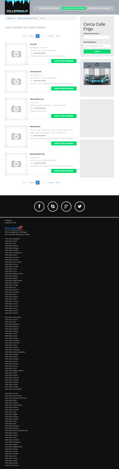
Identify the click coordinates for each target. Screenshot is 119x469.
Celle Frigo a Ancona (11, 393)
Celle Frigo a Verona (11, 311)
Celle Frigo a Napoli (11, 278)
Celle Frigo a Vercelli (11, 463)
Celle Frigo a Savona (11, 451)
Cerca (97, 51)
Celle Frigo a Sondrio (11, 454)
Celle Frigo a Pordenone (12, 442)
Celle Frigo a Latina (11, 345)
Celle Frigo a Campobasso (13, 253)
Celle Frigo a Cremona (12, 257)
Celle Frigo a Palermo (12, 283)
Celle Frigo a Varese (11, 308)
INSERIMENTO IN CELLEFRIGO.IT (99, 8)
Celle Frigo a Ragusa (11, 444)
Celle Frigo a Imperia (11, 419)
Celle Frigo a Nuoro (11, 433)
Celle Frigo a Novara (11, 357)
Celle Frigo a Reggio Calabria (14, 371)
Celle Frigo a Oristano (12, 359)
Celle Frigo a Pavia (11, 437)
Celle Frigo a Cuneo (11, 336)
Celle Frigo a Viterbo (11, 313)
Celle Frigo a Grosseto (12, 343)
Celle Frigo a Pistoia (11, 366)
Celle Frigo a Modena (12, 354)
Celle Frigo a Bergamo (12, 324)
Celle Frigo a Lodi (10, 423)
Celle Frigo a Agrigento (12, 239)
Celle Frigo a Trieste (11, 384)
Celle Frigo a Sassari (11, 375)
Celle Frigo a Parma (11, 361)
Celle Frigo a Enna (11, 412)
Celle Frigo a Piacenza (12, 440)
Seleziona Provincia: (91, 33)
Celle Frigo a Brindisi (11, 250)
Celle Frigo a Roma (11, 373)
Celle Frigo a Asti (10, 243)
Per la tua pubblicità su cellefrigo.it (16, 232)
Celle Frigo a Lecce (11, 421)
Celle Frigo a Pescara (11, 364)
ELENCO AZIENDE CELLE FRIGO (73, 8)
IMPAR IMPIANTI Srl (37, 154)
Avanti (51, 36)
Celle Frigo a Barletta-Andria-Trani (16, 398)
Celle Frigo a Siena (11, 299)
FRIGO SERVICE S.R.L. (37, 99)
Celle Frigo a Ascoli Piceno (13, 396)
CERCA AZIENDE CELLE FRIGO (49, 8)
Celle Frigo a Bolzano (11, 326)
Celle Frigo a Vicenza (11, 465)
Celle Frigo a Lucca (11, 271)
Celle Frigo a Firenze (11, 338)
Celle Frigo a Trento (11, 458)
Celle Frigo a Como (11, 333)
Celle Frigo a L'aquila (11, 267)
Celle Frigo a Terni (11, 456)
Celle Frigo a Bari (10, 322)
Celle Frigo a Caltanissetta (13, 405)
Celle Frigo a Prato (11, 368)
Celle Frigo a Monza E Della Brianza (16, 430)
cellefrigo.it (8, 220)
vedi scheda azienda (64, 61)
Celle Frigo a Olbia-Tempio (13, 280)
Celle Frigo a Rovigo (11, 449)
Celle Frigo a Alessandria (13, 317)
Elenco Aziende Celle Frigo (27, 18)
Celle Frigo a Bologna (12, 248)
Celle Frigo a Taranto (11, 301)
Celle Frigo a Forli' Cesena (13, 262)
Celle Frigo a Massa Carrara (14, 273)
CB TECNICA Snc (35, 72)
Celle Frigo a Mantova (12, 426)
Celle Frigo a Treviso (11, 306)
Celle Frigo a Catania (11, 407)
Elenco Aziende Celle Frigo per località (17, 234)
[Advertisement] (101, 117)
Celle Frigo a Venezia (11, 387)
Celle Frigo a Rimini (11, 294)
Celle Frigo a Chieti (11, 255)
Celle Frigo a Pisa (10, 287)
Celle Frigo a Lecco (11, 269)
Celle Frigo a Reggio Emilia (13, 447)
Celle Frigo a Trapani (11, 382)
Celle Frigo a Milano (11, 276)
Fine (57, 36)
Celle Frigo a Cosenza (12, 410)
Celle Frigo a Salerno (11, 297)
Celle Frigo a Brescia (11, 403)
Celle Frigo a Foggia (11, 414)
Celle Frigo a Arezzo (11, 320)
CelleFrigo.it (11, 18)
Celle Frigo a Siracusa (12, 377)
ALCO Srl (33, 44)
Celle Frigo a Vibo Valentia (13, 389)
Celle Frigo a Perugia (11, 285)
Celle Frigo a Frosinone (12, 340)
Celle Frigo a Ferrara (11, 260)
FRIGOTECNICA (35, 127)
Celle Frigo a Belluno (11, 246)
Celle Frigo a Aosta (11, 241)
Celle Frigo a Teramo (11, 380)
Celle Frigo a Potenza (11, 290)
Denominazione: (90, 42)
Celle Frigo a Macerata (12, 350)
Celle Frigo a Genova (11, 417)
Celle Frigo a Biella (11, 400)
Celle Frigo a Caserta (11, 331)
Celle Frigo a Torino (11, 304)
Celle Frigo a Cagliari (11, 329)
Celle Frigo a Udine (11, 461)
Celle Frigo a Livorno (11, 347)
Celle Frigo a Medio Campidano (15, 352)
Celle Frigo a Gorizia (11, 264)
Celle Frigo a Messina (12, 428)
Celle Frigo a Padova (11, 435)
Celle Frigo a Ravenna (12, 292)
